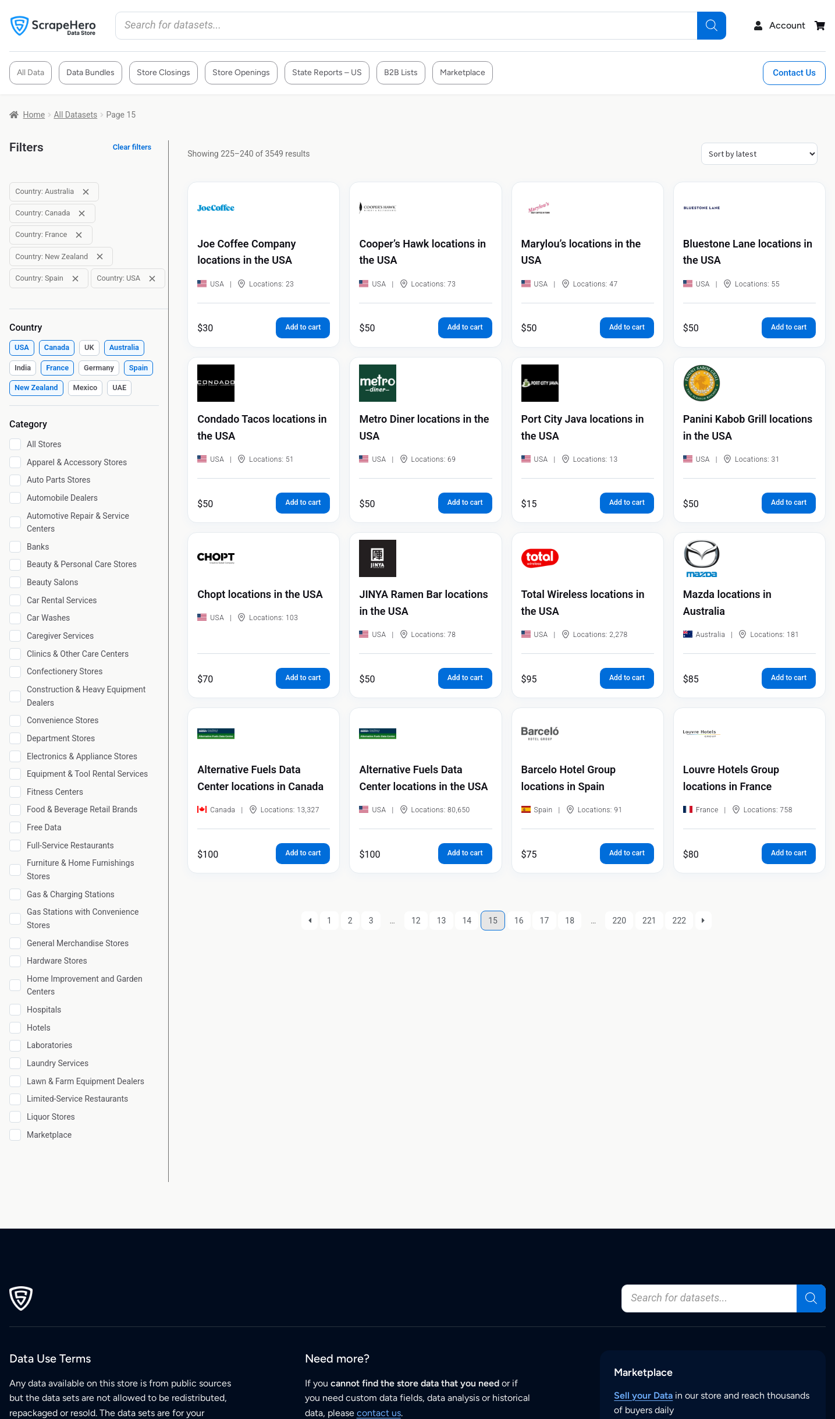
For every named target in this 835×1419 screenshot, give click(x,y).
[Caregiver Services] (15, 636)
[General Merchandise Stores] (15, 943)
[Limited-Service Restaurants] (15, 1099)
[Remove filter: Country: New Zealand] (100, 256)
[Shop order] (759, 154)
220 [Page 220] (619, 920)
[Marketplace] (15, 1135)
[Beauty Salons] (15, 582)
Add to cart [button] (303, 327)
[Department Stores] (15, 738)
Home (34, 114)
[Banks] (15, 547)
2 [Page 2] (350, 920)
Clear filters (132, 147)
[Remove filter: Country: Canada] (81, 213)
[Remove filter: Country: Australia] (86, 192)
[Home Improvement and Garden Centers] (15, 985)
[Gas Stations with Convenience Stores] (15, 919)
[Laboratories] (15, 1046)
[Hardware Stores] (15, 961)
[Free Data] (15, 827)
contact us (379, 1412)
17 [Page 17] (544, 920)
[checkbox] (21, 348)
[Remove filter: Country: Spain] (75, 278)
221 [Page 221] (649, 920)
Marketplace (462, 72)
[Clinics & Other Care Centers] (15, 654)
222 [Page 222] (680, 920)
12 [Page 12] (416, 920)
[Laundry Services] (15, 1063)
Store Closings (163, 72)
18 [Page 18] (569, 920)
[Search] (711, 26)
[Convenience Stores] (15, 721)
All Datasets (75, 114)
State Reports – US (327, 72)
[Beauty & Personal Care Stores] (15, 565)
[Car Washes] (15, 618)
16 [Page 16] (519, 920)
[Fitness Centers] (15, 792)
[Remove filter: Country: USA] (152, 278)
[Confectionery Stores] (15, 672)
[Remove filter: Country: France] (79, 235)
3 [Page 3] (371, 920)
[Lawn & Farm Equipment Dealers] (15, 1081)
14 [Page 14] (466, 920)
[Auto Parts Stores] (15, 480)
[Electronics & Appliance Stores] (15, 756)
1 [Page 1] (329, 920)
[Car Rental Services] (15, 600)
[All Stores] (15, 444)
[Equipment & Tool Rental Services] (15, 774)
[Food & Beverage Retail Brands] (15, 810)
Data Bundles (90, 72)
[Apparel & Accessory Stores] (15, 462)
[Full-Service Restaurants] (15, 845)
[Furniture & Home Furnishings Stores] (15, 870)
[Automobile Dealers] (15, 498)
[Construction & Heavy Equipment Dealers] (15, 696)
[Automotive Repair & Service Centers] (15, 522)
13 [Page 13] (441, 920)
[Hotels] (15, 1028)
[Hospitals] (15, 1009)
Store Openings (241, 72)
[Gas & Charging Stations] (15, 894)
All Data (30, 72)
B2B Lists (401, 72)
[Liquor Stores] (15, 1117)
